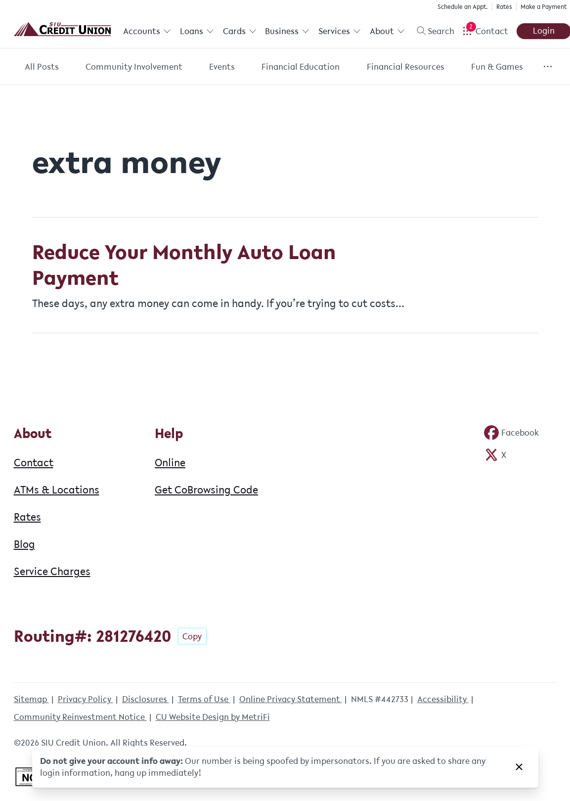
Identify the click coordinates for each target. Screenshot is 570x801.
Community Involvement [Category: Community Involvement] (134, 67)
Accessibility (443, 699)
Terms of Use (204, 699)
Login (543, 31)
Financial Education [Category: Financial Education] (301, 67)
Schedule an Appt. (462, 6)
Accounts (147, 31)
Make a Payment (543, 6)
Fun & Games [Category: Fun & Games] (497, 67)
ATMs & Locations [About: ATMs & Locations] (56, 489)
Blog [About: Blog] (24, 543)
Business (287, 31)
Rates (504, 6)
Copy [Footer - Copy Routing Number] (192, 636)
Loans (196, 31)
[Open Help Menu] (484, 31)
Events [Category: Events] (222, 67)
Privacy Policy (85, 699)
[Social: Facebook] (511, 432)
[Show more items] (547, 66)
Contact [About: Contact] (33, 462)
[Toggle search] (431, 31)
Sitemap (31, 699)
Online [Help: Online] (170, 462)
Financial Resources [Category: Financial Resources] (405, 67)
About (386, 31)
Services (339, 31)
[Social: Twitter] (495, 454)
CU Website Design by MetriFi (213, 717)
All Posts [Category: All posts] (42, 67)
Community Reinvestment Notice (80, 717)
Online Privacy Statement (290, 699)
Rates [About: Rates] (27, 516)
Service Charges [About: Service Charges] (52, 571)
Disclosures (145, 699)
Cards (239, 31)
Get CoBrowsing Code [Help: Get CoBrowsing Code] (206, 489)
